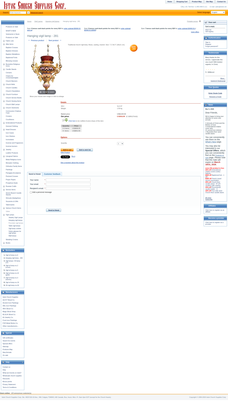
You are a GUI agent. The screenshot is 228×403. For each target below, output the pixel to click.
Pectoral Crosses (12, 176)
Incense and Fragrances (14, 143)
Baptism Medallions (13, 54)
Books (8, 243)
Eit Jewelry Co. (8, 317)
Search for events (9, 341)
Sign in (207, 42)
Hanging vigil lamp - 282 (14, 258)
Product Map (197, 1)
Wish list (208, 30)
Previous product (36, 40)
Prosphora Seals (12, 183)
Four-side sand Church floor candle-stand (214, 191)
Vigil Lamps (38, 21)
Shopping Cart (181, 1)
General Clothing (12, 126)
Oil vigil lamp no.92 (12, 285)
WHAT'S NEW (11, 31)
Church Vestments (12, 108)
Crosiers (9, 116)
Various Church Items (13, 208)
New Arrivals (7, 352)
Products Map (8, 349)
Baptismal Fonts (11, 57)
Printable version (192, 21)
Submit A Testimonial (218, 81)
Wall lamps (12, 236)
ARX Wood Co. (8, 309)
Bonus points (7, 381)
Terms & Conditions (9, 387)
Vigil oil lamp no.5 (12, 270)
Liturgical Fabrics (12, 156)
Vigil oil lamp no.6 (12, 255)
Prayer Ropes (11, 179)
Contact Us (221, 1)
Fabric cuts (10, 41)
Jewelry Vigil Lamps (16, 217)
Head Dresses (11, 129)
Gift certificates (8, 338)
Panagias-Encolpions (13, 173)
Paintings (9, 169)
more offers (195, 32)
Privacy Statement (9, 384)
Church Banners (11, 81)
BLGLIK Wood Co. (9, 314)
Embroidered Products (14, 123)
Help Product (65, 152)
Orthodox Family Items (14, 166)
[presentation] (60, 200)
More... (222, 78)
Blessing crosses (12, 61)
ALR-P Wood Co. (9, 300)
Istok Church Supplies (10, 297)
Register (208, 44)
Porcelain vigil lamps (16, 223)
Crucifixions (10, 119)
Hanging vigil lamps (52, 21)
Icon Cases (10, 133)
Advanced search (37, 13)
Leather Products (12, 153)
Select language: (211, 12)
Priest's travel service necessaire (213, 179)
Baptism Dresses (12, 51)
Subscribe (208, 199)
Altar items (9, 44)
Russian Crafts (11, 186)
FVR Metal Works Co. (10, 323)
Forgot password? (211, 46)
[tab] (34, 174)
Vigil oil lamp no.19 (12, 282)
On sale (5, 355)
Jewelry (8, 149)
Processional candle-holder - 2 (213, 188)
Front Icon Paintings (10, 320)
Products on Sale (12, 27)
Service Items (11, 189)
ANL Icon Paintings (9, 306)
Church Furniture (12, 94)
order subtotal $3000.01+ (187, 28)
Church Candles (11, 88)
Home (29, 21)
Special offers (7, 343)
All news (208, 198)
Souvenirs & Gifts (12, 201)
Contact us (6, 367)
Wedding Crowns (12, 239)
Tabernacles (10, 205)
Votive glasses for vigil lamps (15, 232)
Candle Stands (11, 69)
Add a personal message (41, 192)
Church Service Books (14, 98)
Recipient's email (36, 188)
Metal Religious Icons (13, 159)
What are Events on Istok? (12, 373)
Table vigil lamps (14, 226)
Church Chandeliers (13, 91)
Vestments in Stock (12, 34)
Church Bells (10, 84)
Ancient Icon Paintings (10, 303)
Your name (34, 180)
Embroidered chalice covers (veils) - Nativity (213, 171)
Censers (9, 72)
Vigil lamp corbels (15, 228)
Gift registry (209, 31)
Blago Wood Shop (9, 311)
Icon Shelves (10, 136)
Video (8, 211)
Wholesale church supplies (12, 376)
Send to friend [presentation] (35, 174)
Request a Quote (215, 97)
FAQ (4, 370)
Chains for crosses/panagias (12, 77)
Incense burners (11, 146)
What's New (210, 142)
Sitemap (5, 346)
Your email (34, 184)
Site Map (209, 1)
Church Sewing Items (13, 101)
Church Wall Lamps (13, 104)
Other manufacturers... (11, 326)
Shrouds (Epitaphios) (13, 198)
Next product (55, 40)
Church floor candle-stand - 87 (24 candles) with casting (212, 183)
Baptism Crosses (12, 47)
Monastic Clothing (12, 163)
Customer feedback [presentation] (52, 174)
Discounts (6, 378)
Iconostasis (10, 139)
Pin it (73, 156)
